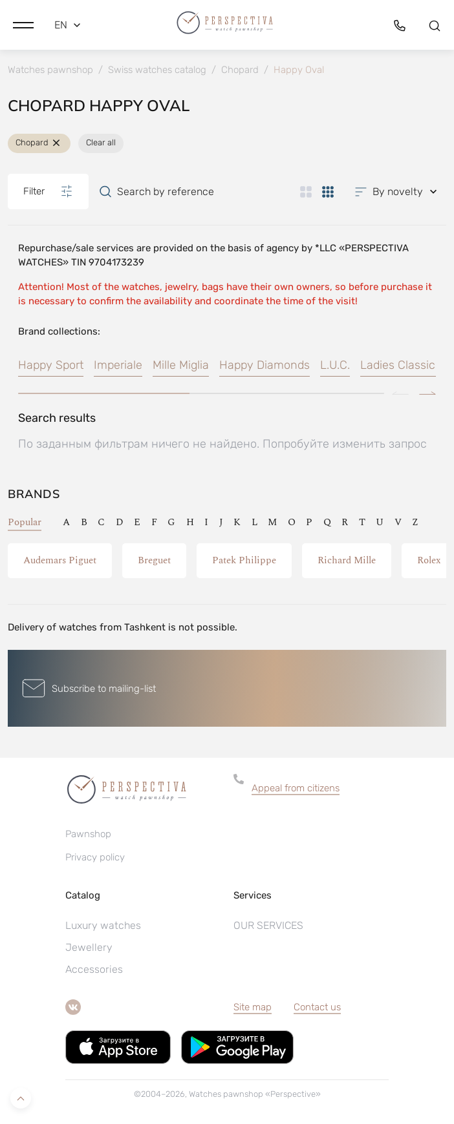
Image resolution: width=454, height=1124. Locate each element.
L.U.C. (335, 365)
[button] (23, 25)
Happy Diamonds (264, 365)
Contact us (317, 1007)
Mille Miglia (181, 365)
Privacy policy (95, 857)
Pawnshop (88, 834)
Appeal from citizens (296, 788)
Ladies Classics (400, 365)
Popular (24, 522)
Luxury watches (103, 925)
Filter (48, 191)
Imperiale (118, 365)
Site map (252, 1007)
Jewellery (89, 947)
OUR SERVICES (268, 925)
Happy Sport (50, 365)
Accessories (94, 969)
